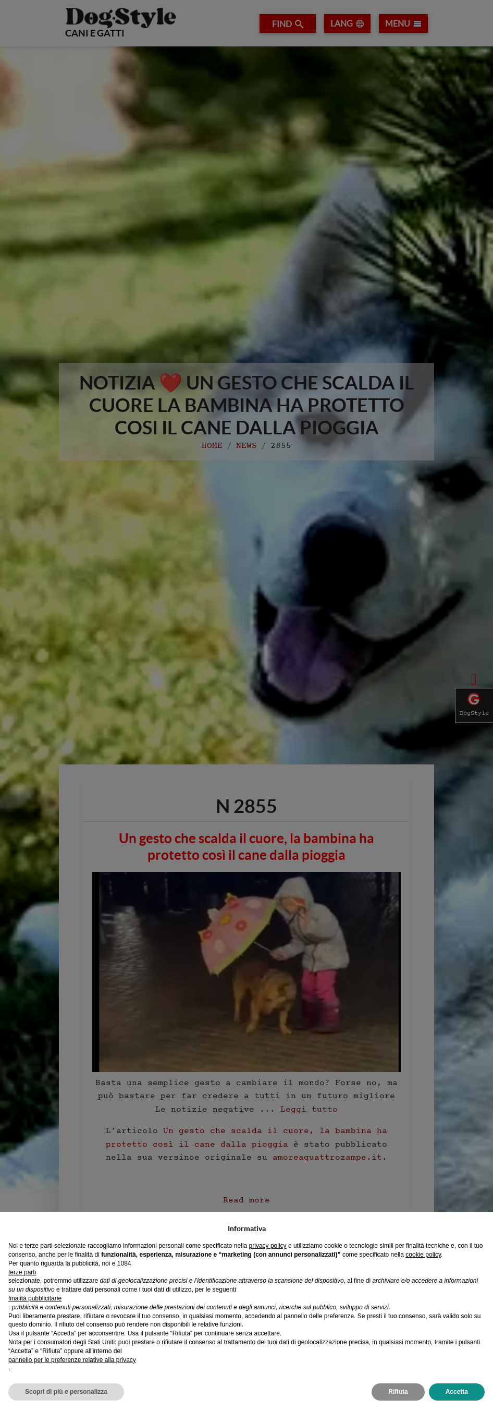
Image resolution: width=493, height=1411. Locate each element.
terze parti (22, 1272)
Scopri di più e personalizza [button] (66, 1391)
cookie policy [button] (423, 1254)
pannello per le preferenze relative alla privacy (72, 1360)
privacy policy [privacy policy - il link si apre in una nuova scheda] (268, 1245)
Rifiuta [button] (398, 1391)
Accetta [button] (457, 1391)
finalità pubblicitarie (34, 1298)
